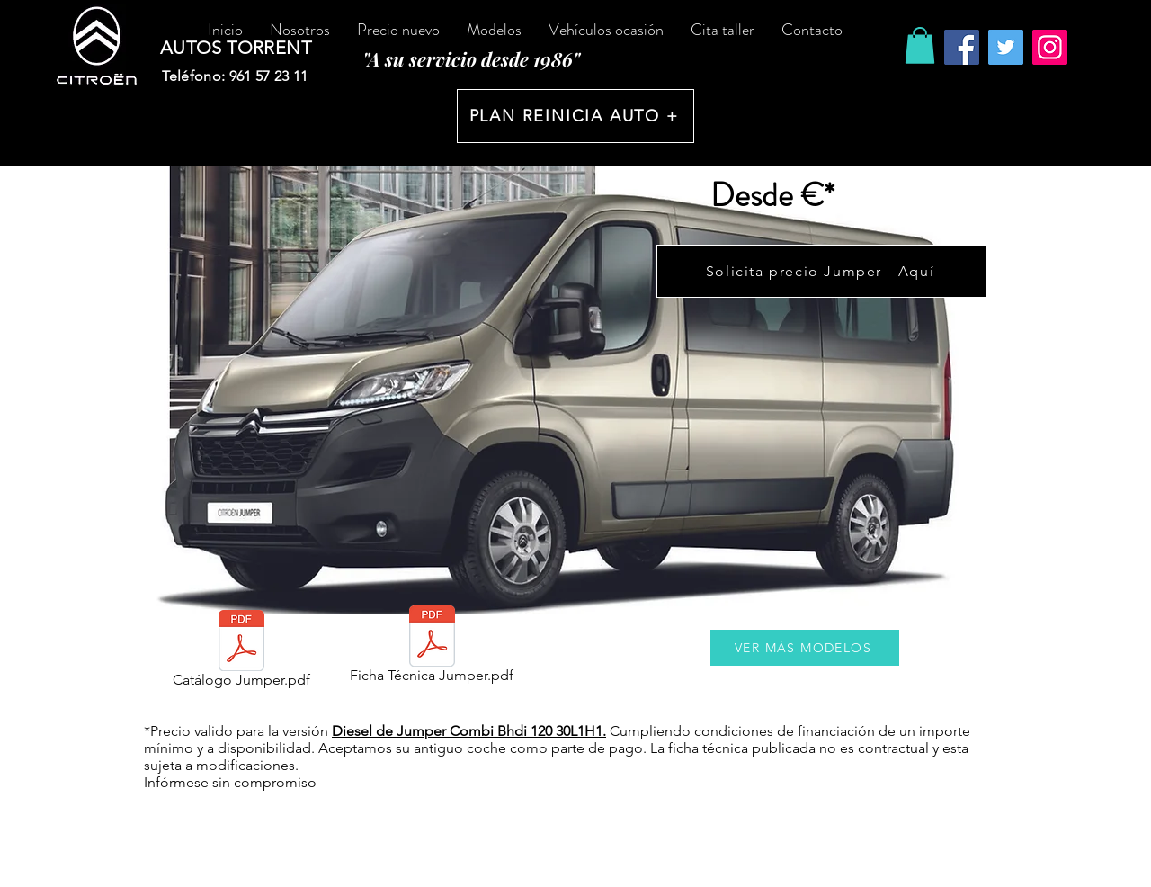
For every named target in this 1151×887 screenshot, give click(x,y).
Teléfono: (195, 76)
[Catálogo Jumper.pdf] (241, 652)
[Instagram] (1049, 47)
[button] (920, 45)
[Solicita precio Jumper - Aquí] (821, 271)
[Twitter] (1005, 47)
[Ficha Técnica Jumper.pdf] (432, 648)
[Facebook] (961, 47)
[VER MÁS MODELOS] (804, 648)
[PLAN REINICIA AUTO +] (575, 116)
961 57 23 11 (268, 76)
